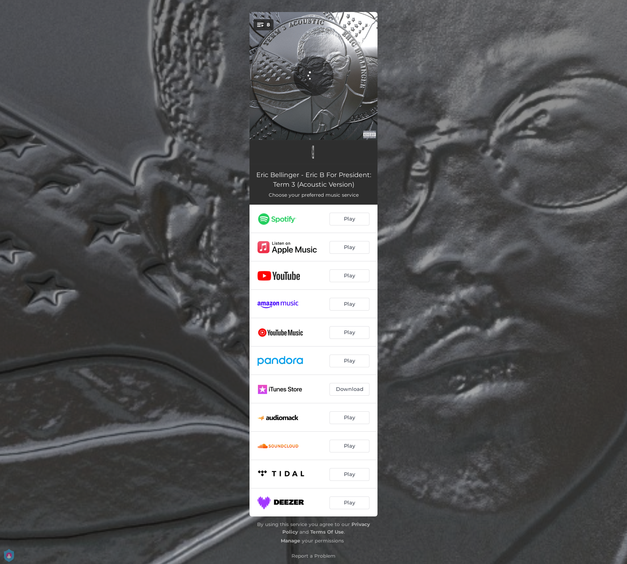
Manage (290, 541)
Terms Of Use (327, 532)
